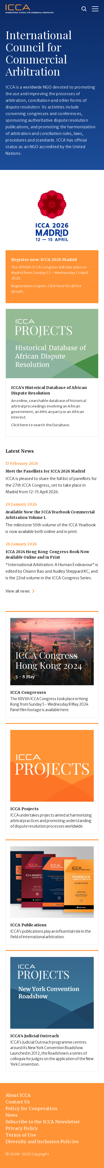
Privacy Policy (22, 1128)
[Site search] (84, 8)
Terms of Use (21, 1135)
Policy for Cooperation (31, 1108)
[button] (95, 8)
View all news (18, 591)
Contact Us (18, 1102)
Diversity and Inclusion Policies (42, 1141)
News (12, 1115)
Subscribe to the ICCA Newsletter (43, 1121)
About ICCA (18, 1095)
